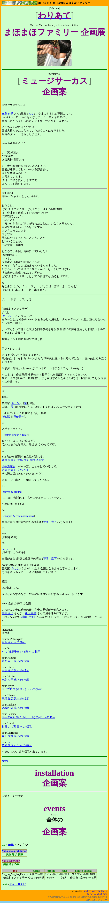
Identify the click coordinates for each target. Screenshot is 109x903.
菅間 (46, 523)
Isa (9, 743)
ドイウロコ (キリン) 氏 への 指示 (22, 690)
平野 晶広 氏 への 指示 (15, 699)
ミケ (31, 113)
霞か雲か (18, 417)
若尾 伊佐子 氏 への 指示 (17, 746)
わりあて (8, 315)
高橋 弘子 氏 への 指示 (15, 671)
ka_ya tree (8, 550)
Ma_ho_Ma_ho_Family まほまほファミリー (63, 2)
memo (5, 762)
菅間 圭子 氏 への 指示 (15, 662)
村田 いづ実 (28, 618)
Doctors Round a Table (15, 435)
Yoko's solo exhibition (14, 852)
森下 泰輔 (30, 614)
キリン (15, 404)
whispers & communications (18, 517)
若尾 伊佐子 (9, 461)
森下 (54, 523)
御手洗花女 (37, 461)
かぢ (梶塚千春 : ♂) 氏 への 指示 (21, 653)
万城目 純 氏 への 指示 (15, 709)
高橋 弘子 (7, 614)
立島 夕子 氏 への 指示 (15, 681)
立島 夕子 (7, 113)
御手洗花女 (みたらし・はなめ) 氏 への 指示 (28, 718)
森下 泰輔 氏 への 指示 (15, 737)
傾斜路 (7, 417)
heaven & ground (12, 493)
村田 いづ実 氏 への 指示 (17, 727)
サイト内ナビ (17, 885)
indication (7, 631)
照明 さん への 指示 (14, 643)
